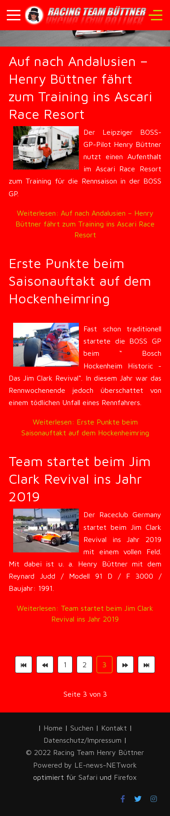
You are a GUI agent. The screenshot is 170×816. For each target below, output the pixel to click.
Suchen (81, 728)
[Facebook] (123, 799)
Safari (89, 777)
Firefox (125, 777)
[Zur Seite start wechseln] (23, 664)
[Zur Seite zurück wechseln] (44, 664)
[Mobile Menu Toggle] (13, 15)
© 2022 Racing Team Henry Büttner (85, 752)
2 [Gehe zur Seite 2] (85, 664)
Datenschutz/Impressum (84, 740)
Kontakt (114, 728)
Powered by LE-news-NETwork (85, 765)
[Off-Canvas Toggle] (155, 15)
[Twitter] (137, 799)
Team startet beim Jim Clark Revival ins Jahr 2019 (80, 478)
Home (53, 728)
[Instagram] (154, 799)
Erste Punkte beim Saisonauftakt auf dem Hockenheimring (80, 280)
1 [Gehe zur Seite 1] (65, 664)
